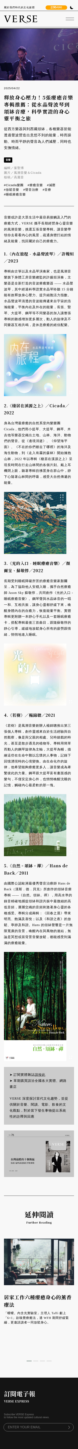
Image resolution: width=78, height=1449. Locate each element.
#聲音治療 (30, 189)
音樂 (8, 159)
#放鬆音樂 (11, 189)
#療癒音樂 (35, 185)
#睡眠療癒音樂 (15, 194)
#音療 (47, 189)
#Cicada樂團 (14, 185)
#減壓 (51, 185)
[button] (29, 1361)
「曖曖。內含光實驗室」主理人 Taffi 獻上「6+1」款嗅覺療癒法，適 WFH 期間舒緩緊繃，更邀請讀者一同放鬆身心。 (36, 1317)
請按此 (40, 1074)
